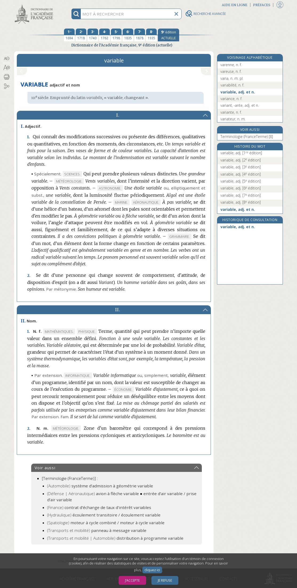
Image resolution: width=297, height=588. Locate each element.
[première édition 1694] (69, 35)
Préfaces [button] (261, 5)
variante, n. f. (231, 112)
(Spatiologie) (105, 522)
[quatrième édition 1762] (104, 35)
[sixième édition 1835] (128, 35)
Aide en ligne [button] (234, 5)
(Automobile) (100, 485)
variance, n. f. (231, 98)
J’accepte (132, 580)
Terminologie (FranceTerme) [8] (246, 136)
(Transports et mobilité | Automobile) (115, 538)
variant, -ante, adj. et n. (239, 105)
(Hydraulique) (103, 515)
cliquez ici (152, 570)
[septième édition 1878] (139, 35)
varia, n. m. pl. (231, 78)
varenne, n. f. (231, 64)
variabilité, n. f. (232, 85)
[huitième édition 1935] (151, 35)
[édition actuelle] (168, 35)
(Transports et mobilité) (96, 530)
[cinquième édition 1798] (116, 35)
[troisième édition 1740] (92, 35)
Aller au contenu (35, 5)
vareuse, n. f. (231, 71)
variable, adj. (241, 152)
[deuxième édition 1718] (81, 35)
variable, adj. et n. (237, 91)
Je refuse (165, 580)
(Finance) (99, 507)
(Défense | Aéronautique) (93, 493)
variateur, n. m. (233, 118)
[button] (6, 58)
